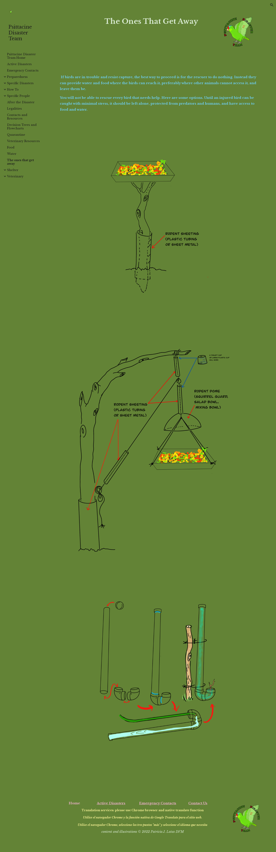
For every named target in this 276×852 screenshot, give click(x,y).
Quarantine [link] (16, 134)
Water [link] (11, 154)
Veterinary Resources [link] (23, 141)
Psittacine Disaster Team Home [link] (21, 55)
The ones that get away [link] (20, 161)
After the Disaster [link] (20, 102)
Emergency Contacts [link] (23, 70)
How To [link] (13, 89)
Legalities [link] (14, 108)
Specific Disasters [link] (20, 83)
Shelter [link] (12, 170)
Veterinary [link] (15, 176)
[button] (272, 5)
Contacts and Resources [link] (17, 116)
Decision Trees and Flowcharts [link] (22, 126)
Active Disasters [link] (19, 64)
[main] (151, 21)
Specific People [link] (18, 96)
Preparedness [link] (17, 77)
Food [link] (10, 147)
